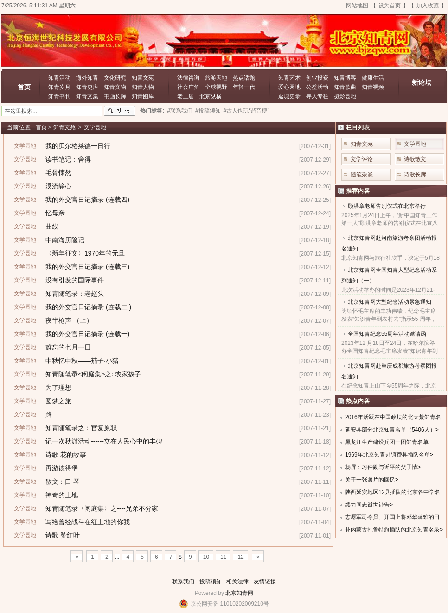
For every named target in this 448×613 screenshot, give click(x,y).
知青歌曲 (345, 87)
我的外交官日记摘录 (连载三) (87, 266)
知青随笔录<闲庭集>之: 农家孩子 (93, 374)
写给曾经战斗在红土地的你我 (87, 521)
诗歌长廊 (415, 174)
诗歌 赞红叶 (62, 535)
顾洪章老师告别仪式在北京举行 (387, 206)
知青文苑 (143, 78)
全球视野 (216, 87)
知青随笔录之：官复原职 (81, 428)
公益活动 (317, 87)
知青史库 (87, 87)
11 (223, 557)
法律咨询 (188, 78)
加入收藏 (427, 5)
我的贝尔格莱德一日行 (77, 146)
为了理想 (58, 387)
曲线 (51, 226)
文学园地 (95, 127)
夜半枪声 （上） (69, 320)
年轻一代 (244, 87)
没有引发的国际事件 (74, 280)
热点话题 (244, 78)
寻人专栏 (317, 96)
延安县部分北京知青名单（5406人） (390, 429)
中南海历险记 (64, 240)
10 (206, 557)
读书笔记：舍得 (68, 159)
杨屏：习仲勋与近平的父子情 (381, 467)
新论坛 (421, 82)
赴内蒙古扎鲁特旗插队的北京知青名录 (392, 529)
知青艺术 (289, 78)
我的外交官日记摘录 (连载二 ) (88, 307)
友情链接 (265, 581)
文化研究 (115, 78)
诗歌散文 (415, 159)
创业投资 (317, 78)
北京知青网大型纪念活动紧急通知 (389, 302)
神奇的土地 (61, 495)
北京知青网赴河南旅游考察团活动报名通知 (389, 243)
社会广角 (188, 87)
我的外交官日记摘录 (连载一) (87, 334)
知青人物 (143, 87)
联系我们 (183, 581)
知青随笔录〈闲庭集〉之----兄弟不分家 (101, 508)
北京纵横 (210, 96)
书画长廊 (115, 96)
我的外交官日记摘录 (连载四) (87, 199)
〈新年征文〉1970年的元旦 (85, 253)
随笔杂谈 (362, 174)
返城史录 (289, 96)
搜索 (119, 111)
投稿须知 (210, 581)
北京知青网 (239, 593)
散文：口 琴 (62, 481)
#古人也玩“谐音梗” (246, 110)
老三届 (185, 96)
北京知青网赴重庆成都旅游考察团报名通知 (389, 371)
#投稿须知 (208, 110)
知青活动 (59, 78)
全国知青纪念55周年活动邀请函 (387, 334)
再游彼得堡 (61, 468)
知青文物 (115, 87)
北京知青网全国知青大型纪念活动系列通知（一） (389, 275)
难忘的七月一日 (68, 347)
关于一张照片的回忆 (370, 479)
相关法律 (237, 581)
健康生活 (373, 78)
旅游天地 (216, 78)
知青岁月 (59, 87)
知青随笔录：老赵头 (74, 293)
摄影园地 (345, 96)
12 (240, 557)
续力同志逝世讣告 (367, 504)
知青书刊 (59, 96)
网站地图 (357, 5)
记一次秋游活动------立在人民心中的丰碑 (103, 441)
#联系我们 (179, 110)
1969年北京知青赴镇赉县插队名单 (387, 454)
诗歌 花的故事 (65, 454)
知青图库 (143, 96)
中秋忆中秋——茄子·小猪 (82, 360)
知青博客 (345, 78)
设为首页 (389, 5)
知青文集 (87, 96)
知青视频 (373, 87)
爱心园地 (289, 87)
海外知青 (87, 78)
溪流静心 (58, 186)
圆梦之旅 (58, 401)
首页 (24, 87)
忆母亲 (55, 213)
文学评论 (362, 159)
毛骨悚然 (58, 172)
